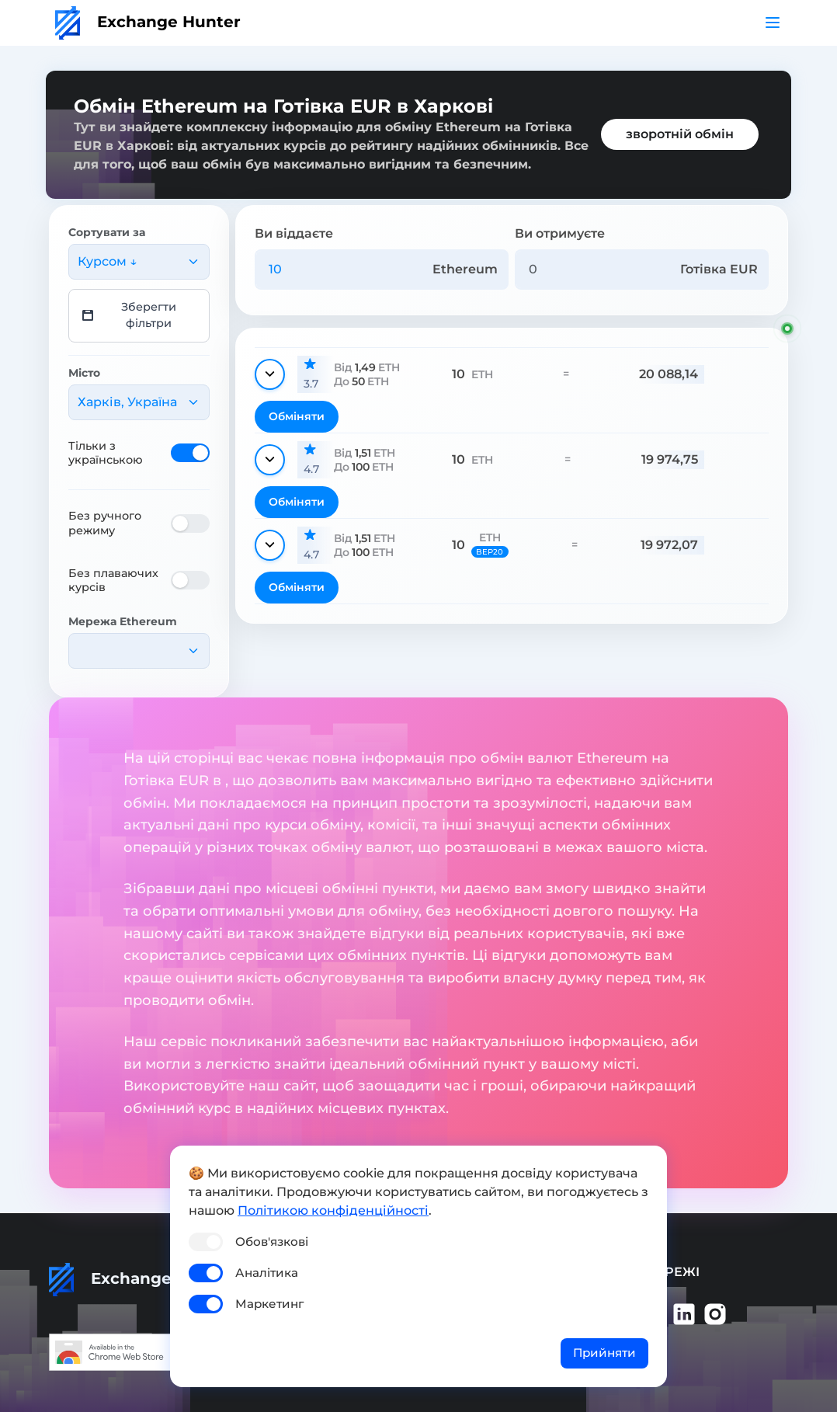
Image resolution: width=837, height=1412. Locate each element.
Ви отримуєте (560, 233)
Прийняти (604, 1352)
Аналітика (266, 1272)
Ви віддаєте (294, 233)
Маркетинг (269, 1303)
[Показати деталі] (270, 374)
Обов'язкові (271, 1241)
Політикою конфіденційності (333, 1210)
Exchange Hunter (148, 21)
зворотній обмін (680, 134)
